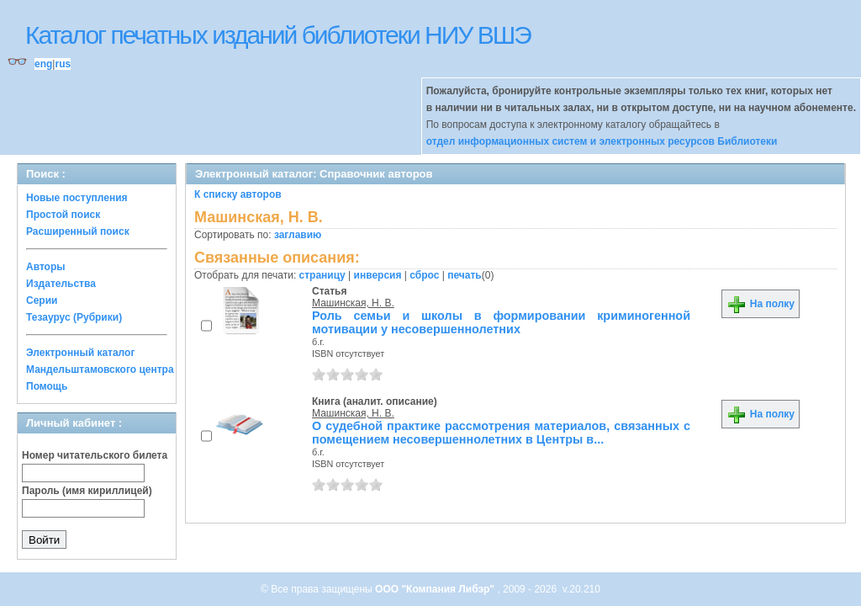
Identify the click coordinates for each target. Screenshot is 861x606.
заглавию (297, 235)
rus (63, 64)
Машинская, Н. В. (353, 303)
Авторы (46, 267)
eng (43, 64)
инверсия (378, 275)
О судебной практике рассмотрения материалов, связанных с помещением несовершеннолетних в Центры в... (501, 432)
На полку (760, 304)
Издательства (61, 284)
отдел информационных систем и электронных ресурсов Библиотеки (602, 141)
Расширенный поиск (77, 231)
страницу (322, 275)
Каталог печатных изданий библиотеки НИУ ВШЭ (278, 35)
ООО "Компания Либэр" (436, 589)
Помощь (46, 386)
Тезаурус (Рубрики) (74, 317)
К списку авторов (238, 194)
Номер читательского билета (94, 455)
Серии (41, 300)
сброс (424, 275)
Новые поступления (77, 198)
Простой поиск (63, 215)
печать (464, 275)
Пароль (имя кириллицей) (87, 491)
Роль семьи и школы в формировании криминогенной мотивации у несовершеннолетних (501, 322)
